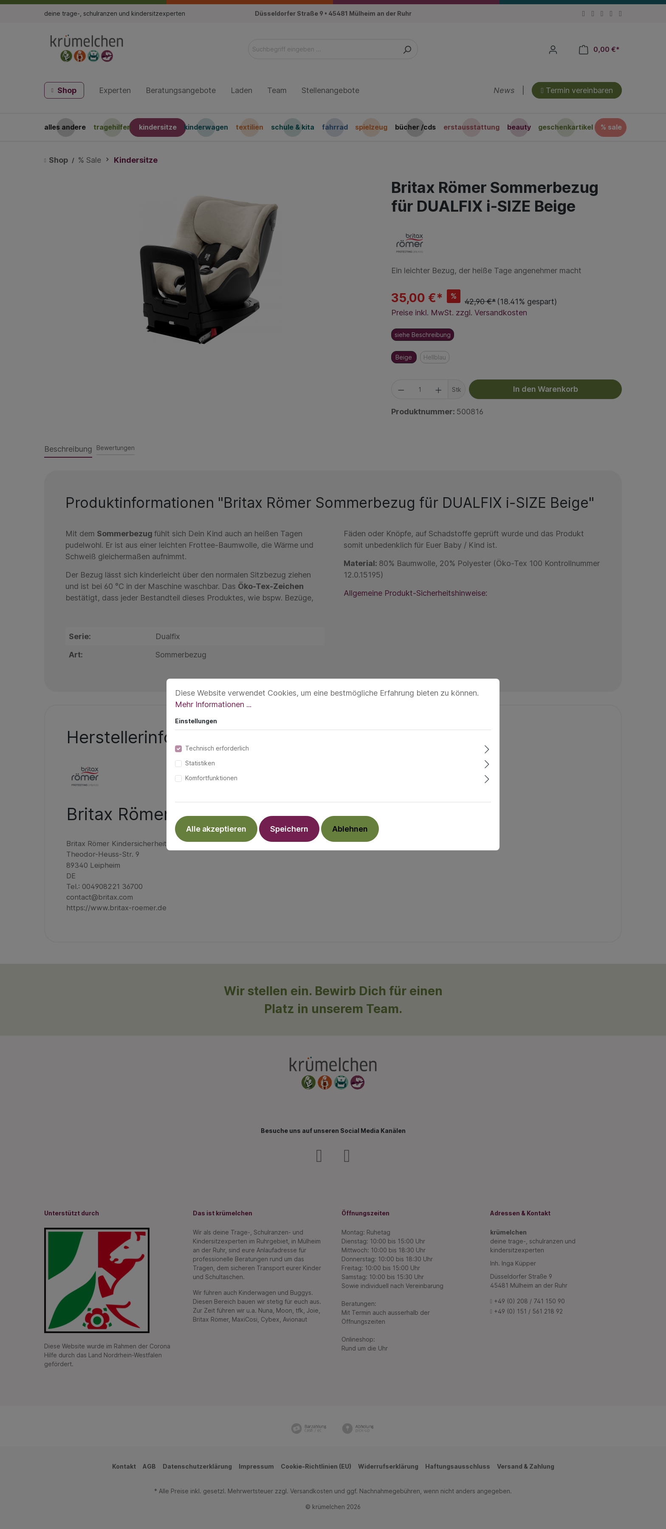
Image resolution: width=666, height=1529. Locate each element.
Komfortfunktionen (211, 777)
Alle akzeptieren (216, 828)
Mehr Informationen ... (213, 704)
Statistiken (200, 763)
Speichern (289, 828)
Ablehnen (350, 828)
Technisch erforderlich (217, 748)
